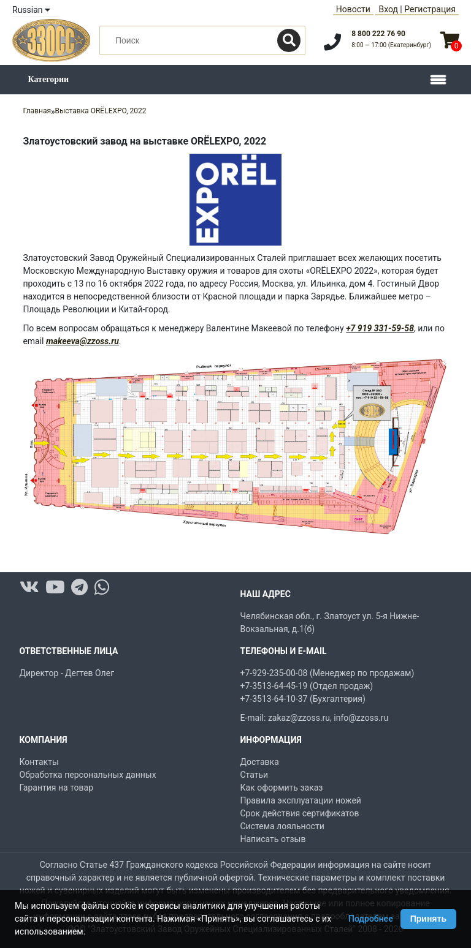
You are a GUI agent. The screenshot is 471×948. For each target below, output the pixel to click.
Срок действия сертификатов (299, 813)
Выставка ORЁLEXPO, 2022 (101, 111)
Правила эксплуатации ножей (300, 800)
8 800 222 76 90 (378, 33)
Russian (31, 10)
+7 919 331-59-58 (380, 328)
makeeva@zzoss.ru (82, 341)
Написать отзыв (273, 839)
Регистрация (430, 9)
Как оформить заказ (281, 787)
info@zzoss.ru (361, 718)
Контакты (39, 762)
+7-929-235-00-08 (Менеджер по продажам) (327, 673)
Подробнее (370, 919)
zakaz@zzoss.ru (299, 718)
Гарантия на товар (57, 787)
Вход (387, 9)
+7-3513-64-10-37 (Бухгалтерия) (303, 699)
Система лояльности (282, 826)
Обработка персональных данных (88, 775)
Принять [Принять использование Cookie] (428, 919)
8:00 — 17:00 (391, 45)
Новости (353, 9)
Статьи (254, 775)
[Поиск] (289, 40)
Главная (37, 111)
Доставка (259, 762)
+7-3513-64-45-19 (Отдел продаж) (306, 686)
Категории (48, 79)
